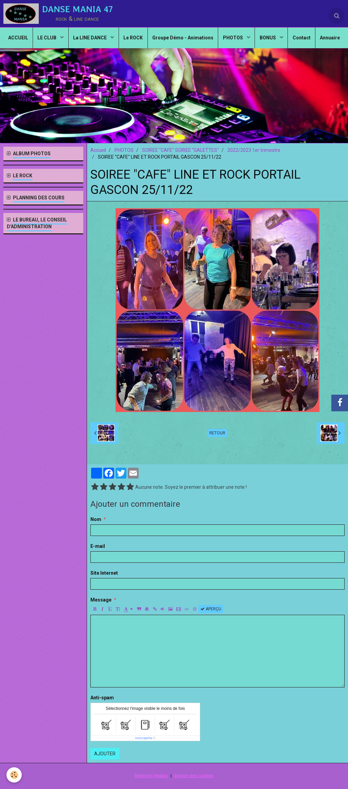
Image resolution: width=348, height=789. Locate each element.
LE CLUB (60, 39)
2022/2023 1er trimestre (253, 150)
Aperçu (211, 609)
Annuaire (174, 63)
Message (100, 600)
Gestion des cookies (193, 775)
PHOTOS (249, 39)
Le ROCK (147, 39)
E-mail (97, 546)
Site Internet (104, 573)
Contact (320, 39)
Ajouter (105, 753)
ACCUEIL (29, 39)
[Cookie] (14, 775)
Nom (95, 519)
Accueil (98, 150)
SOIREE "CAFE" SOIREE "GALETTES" (180, 150)
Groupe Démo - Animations (198, 39)
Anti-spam (102, 697)
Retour (217, 433)
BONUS (285, 39)
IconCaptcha (144, 738)
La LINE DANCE (103, 39)
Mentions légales (151, 775)
